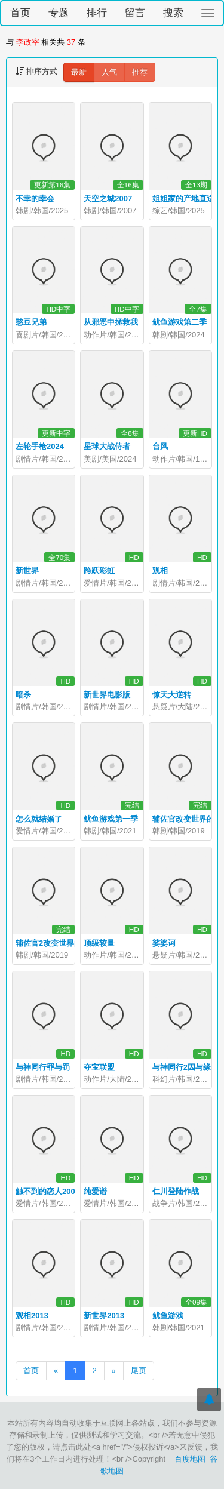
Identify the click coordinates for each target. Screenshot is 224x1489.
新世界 (27, 570)
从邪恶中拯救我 (111, 322)
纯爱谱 (95, 1191)
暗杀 (23, 694)
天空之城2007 (108, 198)
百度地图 (189, 1458)
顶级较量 (99, 943)
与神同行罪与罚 (43, 1067)
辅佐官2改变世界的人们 (56, 943)
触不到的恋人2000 (47, 1191)
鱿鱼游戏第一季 (111, 818)
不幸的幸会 (35, 198)
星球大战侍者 (107, 446)
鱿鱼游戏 (167, 1315)
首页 (20, 13)
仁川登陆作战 (175, 1191)
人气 (109, 71)
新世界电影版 (107, 694)
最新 (79, 71)
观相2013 (32, 1315)
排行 (97, 13)
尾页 (138, 1370)
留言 (135, 13)
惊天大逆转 (171, 694)
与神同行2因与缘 (181, 1067)
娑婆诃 (164, 943)
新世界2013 (104, 1315)
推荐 (140, 71)
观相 (160, 570)
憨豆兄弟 (31, 322)
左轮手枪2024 (40, 446)
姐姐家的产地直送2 (185, 198)
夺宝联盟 (99, 1067)
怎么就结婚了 (39, 818)
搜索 (173, 13)
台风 (160, 446)
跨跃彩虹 (99, 570)
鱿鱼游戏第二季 (179, 322)
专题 (58, 13)
